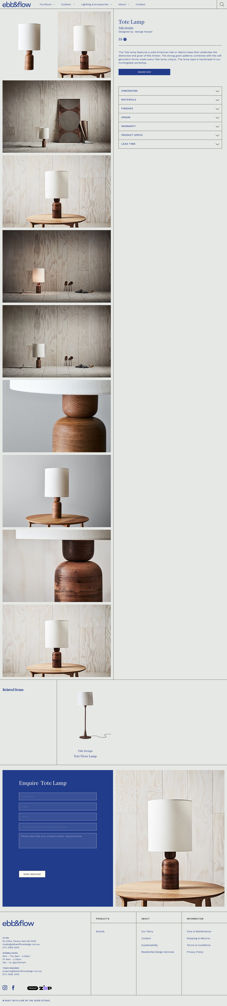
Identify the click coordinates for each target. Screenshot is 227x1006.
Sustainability (149, 945)
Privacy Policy (195, 951)
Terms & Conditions (198, 945)
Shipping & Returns (198, 938)
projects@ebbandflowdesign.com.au (22, 971)
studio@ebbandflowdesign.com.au (21, 944)
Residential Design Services (157, 951)
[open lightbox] (29, 44)
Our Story (147, 931)
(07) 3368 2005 (11, 947)
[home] (17, 4)
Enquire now (144, 72)
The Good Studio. (39, 1000)
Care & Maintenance (199, 931)
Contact (146, 938)
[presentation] (43, 858)
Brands (100, 931)
